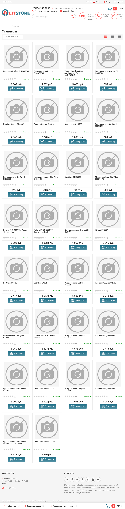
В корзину (18, 89)
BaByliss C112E (10, 283)
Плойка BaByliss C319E (44, 441)
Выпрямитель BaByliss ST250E (44, 337)
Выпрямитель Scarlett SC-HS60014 (107, 72)
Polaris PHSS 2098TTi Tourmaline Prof (43, 231)
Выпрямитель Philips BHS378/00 (43, 72)
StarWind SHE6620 (72, 177)
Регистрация (118, 2)
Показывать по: (11, 37)
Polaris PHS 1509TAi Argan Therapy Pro (15, 231)
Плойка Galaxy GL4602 (13, 124)
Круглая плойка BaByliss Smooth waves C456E (14, 442)
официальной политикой (99, 488)
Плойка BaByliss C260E (105, 283)
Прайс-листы (7, 2)
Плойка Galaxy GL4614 (44, 124)
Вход (107, 2)
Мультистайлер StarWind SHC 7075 (106, 178)
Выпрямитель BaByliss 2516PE (74, 337)
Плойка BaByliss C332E (44, 388)
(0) (9, 79)
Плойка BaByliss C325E (105, 388)
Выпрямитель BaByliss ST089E (74, 389)
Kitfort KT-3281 (101, 230)
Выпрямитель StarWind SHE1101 (106, 125)
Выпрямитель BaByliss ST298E (74, 284)
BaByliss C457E (40, 283)
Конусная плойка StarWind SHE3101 (46, 178)
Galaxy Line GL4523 (73, 124)
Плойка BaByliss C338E (105, 336)
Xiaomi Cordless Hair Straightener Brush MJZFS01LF (73, 73)
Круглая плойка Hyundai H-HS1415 (76, 231)
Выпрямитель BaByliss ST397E (13, 337)
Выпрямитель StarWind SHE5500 (14, 178)
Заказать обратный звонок (46, 11)
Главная (5, 26)
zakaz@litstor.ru (69, 11)
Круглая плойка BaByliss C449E (14, 389)
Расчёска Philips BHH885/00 (16, 71)
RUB (92, 2)
